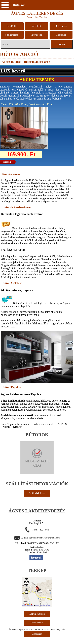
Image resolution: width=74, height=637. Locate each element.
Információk (36, 35)
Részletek (6, 162)
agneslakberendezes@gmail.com (44, 537)
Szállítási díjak (37, 493)
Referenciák (61, 26)
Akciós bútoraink (10, 311)
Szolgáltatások (12, 35)
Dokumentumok (37, 614)
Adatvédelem (37, 622)
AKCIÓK (36, 26)
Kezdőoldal (12, 26)
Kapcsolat (61, 35)
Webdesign (37, 634)
